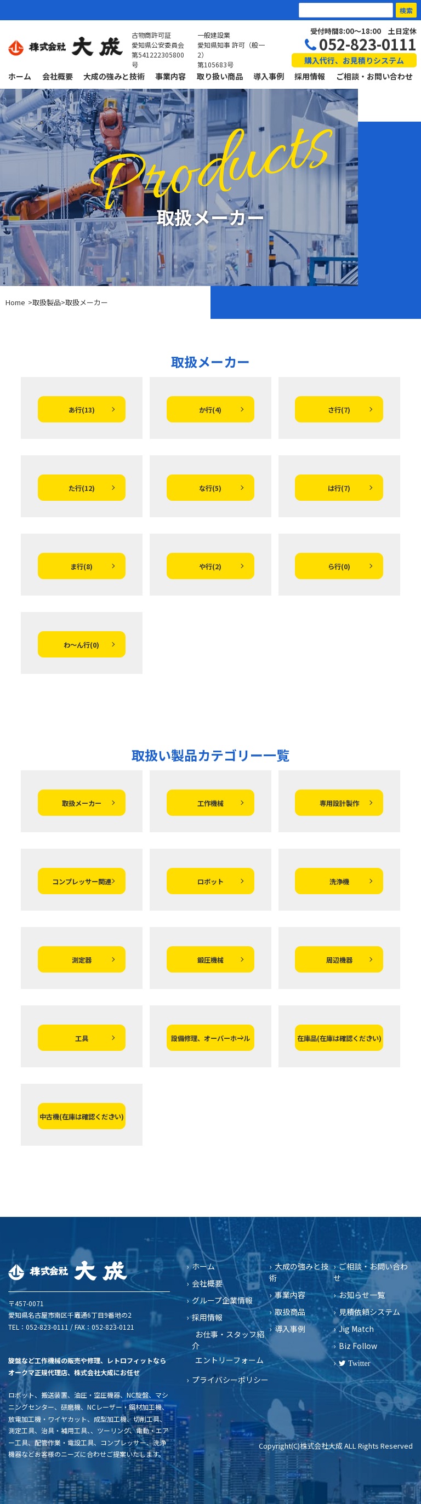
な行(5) (210, 488)
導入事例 (268, 76)
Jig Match (356, 1328)
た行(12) (82, 488)
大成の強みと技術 (114, 76)
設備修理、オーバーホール (210, 1038)
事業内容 (170, 76)
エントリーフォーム (229, 1359)
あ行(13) (82, 410)
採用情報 (309, 76)
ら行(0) (339, 566)
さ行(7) (339, 410)
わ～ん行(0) (81, 645)
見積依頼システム (369, 1311)
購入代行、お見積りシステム (354, 60)
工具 (81, 1038)
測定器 (82, 960)
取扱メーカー (81, 803)
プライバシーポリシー (230, 1379)
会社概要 (57, 76)
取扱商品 (290, 1311)
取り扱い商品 (220, 76)
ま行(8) (81, 566)
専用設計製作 (339, 803)
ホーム (19, 76)
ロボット (210, 882)
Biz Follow (358, 1345)
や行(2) (210, 566)
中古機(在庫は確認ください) (81, 1117)
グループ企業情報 (222, 1300)
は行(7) (339, 488)
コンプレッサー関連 (81, 882)
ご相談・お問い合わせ (374, 76)
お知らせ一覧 (362, 1294)
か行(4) (210, 410)
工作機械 (210, 803)
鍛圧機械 (210, 960)
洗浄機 (339, 882)
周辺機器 (339, 960)
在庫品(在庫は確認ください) (339, 1038)
